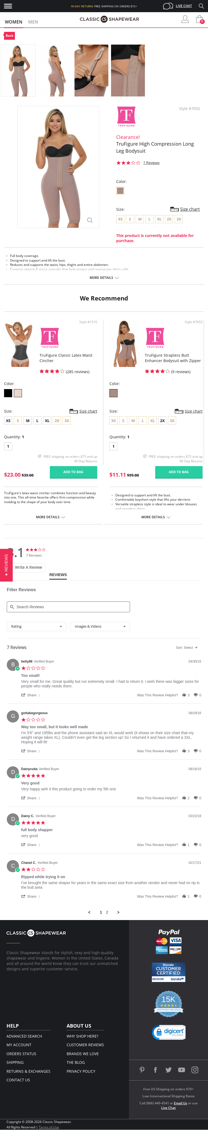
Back (9, 35)
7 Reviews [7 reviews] (151, 163)
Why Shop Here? (82, 1036)
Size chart (190, 209)
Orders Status (21, 1053)
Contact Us (18, 1079)
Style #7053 (194, 322)
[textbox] (200, 650)
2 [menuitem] (107, 912)
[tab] (24, 568)
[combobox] (36, 626)
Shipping (15, 1062)
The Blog (76, 1062)
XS (8, 420)
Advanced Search (24, 1036)
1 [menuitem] (101, 912)
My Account (18, 1044)
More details (101, 278)
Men (33, 22)
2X (162, 420)
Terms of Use (49, 1127)
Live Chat (184, 6)
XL (47, 420)
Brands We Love (83, 1053)
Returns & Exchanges (28, 1071)
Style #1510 (88, 322)
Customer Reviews (85, 1044)
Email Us (180, 1103)
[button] (31, 695)
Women (13, 22)
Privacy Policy (81, 1071)
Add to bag (73, 472)
